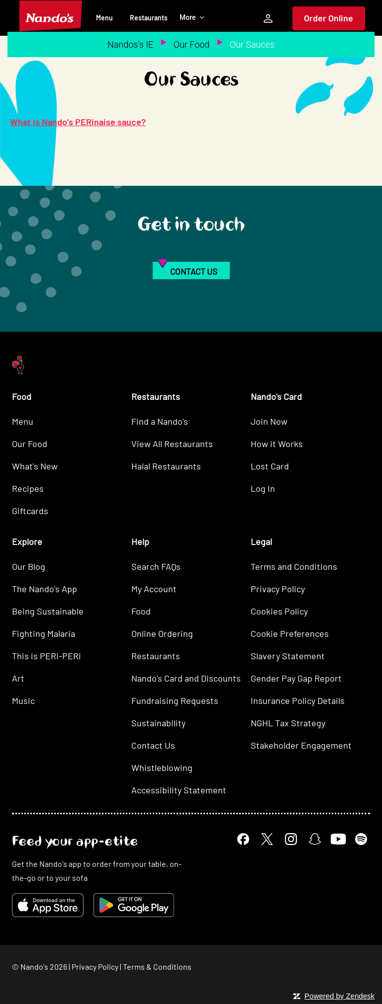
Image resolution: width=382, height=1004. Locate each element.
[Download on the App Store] (48, 905)
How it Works (277, 443)
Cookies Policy (279, 611)
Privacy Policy (278, 588)
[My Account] (268, 18)
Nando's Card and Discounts (186, 678)
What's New (35, 466)
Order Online (328, 17)
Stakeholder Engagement (301, 745)
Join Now (269, 421)
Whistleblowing (161, 767)
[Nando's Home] (50, 15)
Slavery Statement (288, 655)
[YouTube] (338, 838)
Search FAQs (156, 566)
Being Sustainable (48, 611)
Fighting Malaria (43, 633)
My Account (154, 588)
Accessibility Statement (178, 789)
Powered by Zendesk (339, 996)
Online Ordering (162, 633)
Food (141, 611)
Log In (263, 488)
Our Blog (28, 566)
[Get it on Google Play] (134, 905)
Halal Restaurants (166, 466)
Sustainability (158, 722)
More (192, 17)
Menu (104, 17)
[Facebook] (243, 839)
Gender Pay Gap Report (296, 678)
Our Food (192, 44)
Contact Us (153, 745)
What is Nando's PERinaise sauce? (78, 121)
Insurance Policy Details (298, 700)
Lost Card (270, 466)
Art (18, 678)
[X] (267, 839)
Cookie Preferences (290, 633)
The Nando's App (44, 588)
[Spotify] (361, 839)
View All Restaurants (172, 443)
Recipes (28, 488)
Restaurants (149, 17)
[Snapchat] (315, 839)
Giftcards (30, 510)
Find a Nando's (159, 421)
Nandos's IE (130, 44)
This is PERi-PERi (46, 655)
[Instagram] (291, 839)
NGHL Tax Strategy (288, 722)
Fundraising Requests (174, 700)
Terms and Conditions (294, 566)
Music (23, 700)
